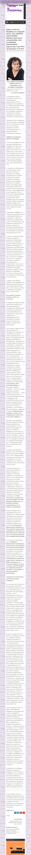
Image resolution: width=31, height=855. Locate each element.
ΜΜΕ (7, 52)
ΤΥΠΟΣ (19, 52)
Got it (21, 5)
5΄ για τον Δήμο (8, 718)
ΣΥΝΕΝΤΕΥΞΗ (13, 52)
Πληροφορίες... (13, 5)
